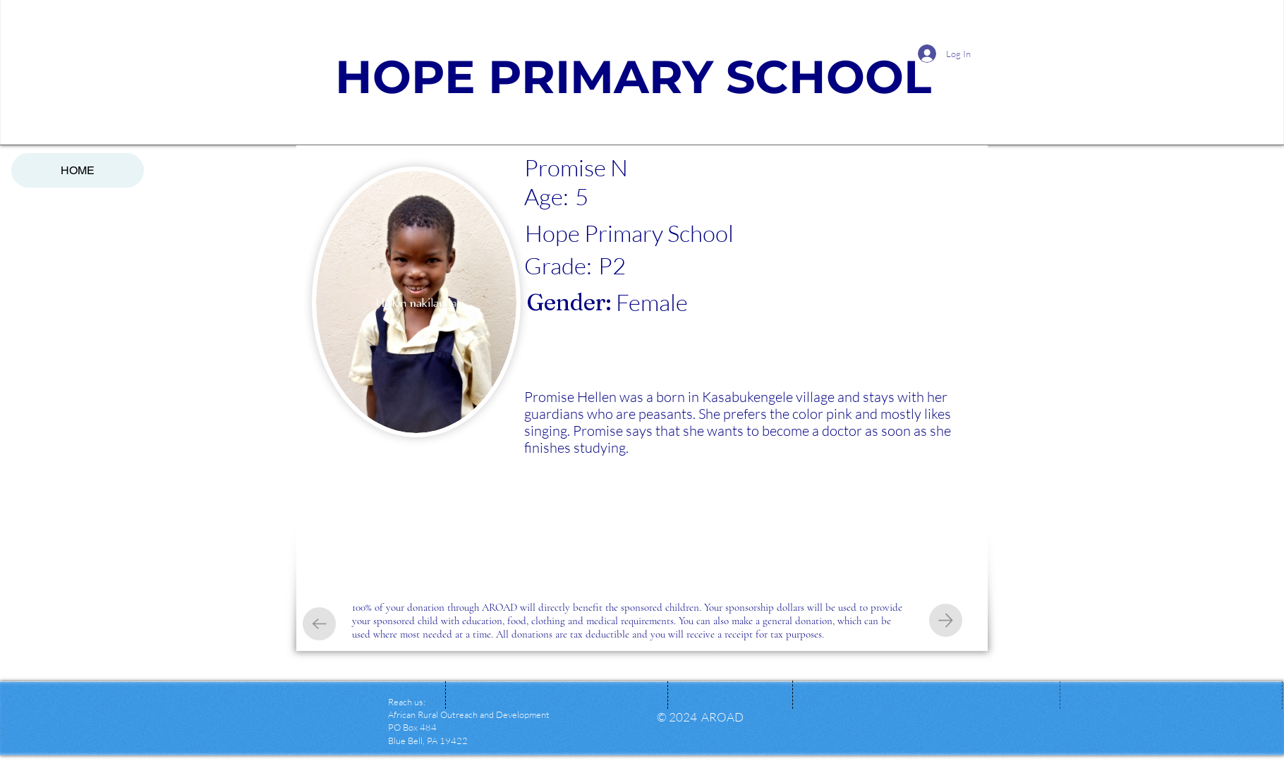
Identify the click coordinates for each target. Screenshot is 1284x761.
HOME (78, 170)
